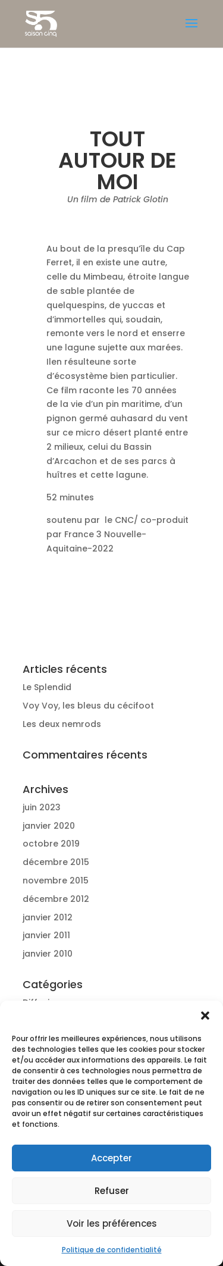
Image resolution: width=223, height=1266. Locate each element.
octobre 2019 (51, 844)
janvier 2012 (48, 917)
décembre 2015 (56, 862)
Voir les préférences (112, 1223)
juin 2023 (42, 807)
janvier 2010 (48, 954)
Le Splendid (47, 687)
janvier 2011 (46, 935)
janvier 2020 (49, 826)
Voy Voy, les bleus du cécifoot (88, 706)
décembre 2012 (56, 899)
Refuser (112, 1190)
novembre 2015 (56, 880)
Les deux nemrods (62, 724)
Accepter (111, 1158)
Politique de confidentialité (112, 1250)
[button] (205, 1015)
